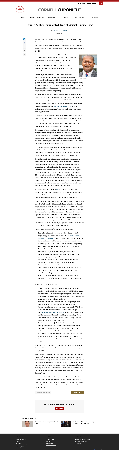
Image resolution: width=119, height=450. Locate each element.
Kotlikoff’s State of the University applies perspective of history (83, 421)
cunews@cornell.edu (51, 443)
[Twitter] (98, 448)
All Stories (51, 16)
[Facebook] (94, 448)
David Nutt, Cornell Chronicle (60, 29)
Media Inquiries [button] (77, 391)
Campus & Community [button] (37, 16)
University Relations (21, 445)
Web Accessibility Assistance (23, 443)
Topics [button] (23, 16)
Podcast (65, 16)
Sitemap (18, 440)
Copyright (18, 442)
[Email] (101, 448)
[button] (101, 2)
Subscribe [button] (59, 407)
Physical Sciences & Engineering (43, 391)
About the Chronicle (21, 438)
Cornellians (94, 16)
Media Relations (92, 2)
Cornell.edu (81, 2)
